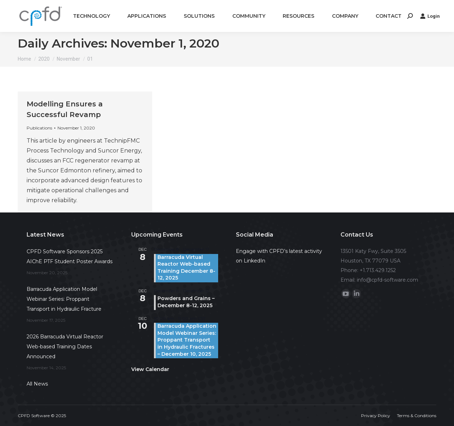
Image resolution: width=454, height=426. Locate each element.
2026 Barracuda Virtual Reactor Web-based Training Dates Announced (65, 346)
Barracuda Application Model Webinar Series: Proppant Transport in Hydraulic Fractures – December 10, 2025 (186, 340)
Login (430, 16)
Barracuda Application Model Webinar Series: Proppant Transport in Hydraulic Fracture (64, 299)
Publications (39, 128)
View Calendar (150, 369)
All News (37, 384)
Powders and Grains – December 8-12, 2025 (186, 302)
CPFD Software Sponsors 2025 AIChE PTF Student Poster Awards (69, 256)
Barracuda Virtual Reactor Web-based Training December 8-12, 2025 (186, 267)
